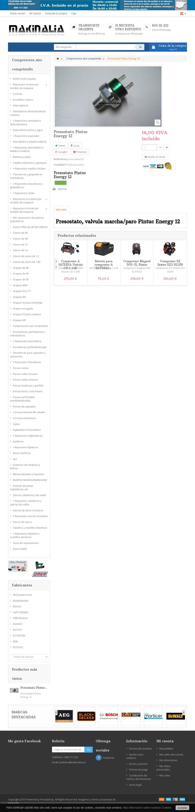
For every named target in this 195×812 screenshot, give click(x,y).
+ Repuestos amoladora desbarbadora (25, 122)
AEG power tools (22, 594)
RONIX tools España (24, 78)
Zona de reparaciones (26, 543)
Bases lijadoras (22, 453)
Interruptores (20, 105)
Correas (17, 93)
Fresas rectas (21, 368)
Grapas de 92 (21, 279)
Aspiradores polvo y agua (28, 130)
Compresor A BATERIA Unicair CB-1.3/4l (70, 264)
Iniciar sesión (17, 13)
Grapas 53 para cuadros (27, 314)
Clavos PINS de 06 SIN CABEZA (30, 227)
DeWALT (17, 624)
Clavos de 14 (20, 250)
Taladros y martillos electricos (30, 527)
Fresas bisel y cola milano (27, 391)
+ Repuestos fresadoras (27, 362)
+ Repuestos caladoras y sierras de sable (26, 502)
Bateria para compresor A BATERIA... (103, 264)
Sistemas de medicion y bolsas (25, 466)
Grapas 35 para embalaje (27, 302)
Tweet (60, 145)
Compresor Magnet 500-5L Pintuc (137, 262)
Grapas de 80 (21, 267)
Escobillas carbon (23, 99)
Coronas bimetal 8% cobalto (29, 412)
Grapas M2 (19, 297)
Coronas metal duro (24, 418)
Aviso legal (135, 784)
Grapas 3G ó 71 (22, 291)
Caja (73, 13)
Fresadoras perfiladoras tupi (29, 347)
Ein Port (17, 629)
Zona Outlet (20, 549)
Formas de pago (138, 769)
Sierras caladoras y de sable (29, 495)
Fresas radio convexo (25, 379)
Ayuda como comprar (134, 756)
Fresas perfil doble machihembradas (22, 398)
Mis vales (164, 775)
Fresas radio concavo (25, 374)
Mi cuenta (165, 741)
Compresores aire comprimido (30, 326)
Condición (59, 164)
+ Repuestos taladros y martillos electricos (25, 535)
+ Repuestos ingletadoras (28, 435)
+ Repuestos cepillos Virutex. (29, 168)
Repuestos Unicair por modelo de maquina (24, 210)
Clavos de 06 (20, 232)
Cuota (75, 145)
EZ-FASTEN (19, 635)
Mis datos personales (164, 767)
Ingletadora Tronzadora (27, 429)
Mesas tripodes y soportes (28, 474)
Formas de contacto (140, 748)
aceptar (182, 807)
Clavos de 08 (20, 238)
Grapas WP (19, 320)
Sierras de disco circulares (28, 510)
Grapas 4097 (20, 285)
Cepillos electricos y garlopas (29, 162)
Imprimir (62, 189)
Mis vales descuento (171, 754)
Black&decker (21, 600)
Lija (15, 459)
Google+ (61, 152)
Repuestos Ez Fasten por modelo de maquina (26, 200)
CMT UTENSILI (20, 612)
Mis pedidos (166, 748)
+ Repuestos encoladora (27, 341)
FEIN (15, 641)
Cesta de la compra (56, 13)
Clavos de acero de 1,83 (26, 262)
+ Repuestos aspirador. (26, 136)
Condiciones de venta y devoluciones (138, 777)
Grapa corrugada (23, 308)
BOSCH (17, 606)
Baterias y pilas (22, 157)
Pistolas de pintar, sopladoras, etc (22, 487)
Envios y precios (138, 764)
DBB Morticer (20, 618)
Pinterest (79, 152)
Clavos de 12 (20, 244)
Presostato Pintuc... (33, 687)
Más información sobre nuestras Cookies (147, 807)
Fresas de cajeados (24, 406)
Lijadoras (18, 441)
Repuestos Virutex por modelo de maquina (24, 86)
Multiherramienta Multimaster (30, 480)
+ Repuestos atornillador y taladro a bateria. (26, 149)
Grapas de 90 (21, 273)
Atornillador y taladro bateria (29, 141)
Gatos (16, 424)
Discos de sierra (22, 522)
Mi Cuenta (35, 13)
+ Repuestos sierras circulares (30, 516)
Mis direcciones (168, 760)
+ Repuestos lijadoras (25, 447)
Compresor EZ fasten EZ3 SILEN (170, 262)
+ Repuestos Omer (23, 193)
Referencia (60, 159)
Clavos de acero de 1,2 (26, 256)
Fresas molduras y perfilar (28, 385)
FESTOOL (18, 647)
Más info (61, 209)
